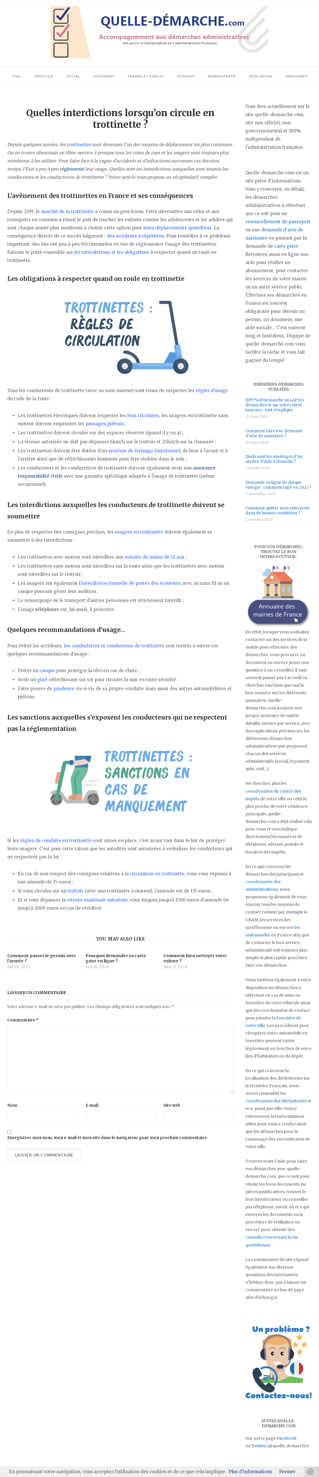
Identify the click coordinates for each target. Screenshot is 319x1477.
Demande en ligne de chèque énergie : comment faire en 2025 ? (278, 485)
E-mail (91, 1105)
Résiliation (261, 76)
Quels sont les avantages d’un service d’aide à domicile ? (273, 459)
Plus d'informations (250, 1471)
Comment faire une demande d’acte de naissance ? (274, 433)
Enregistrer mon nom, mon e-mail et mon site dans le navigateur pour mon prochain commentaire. (107, 1137)
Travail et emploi (146, 76)
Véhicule (43, 76)
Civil (16, 76)
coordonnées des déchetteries (275, 1101)
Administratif (222, 76)
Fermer (287, 1471)
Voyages (186, 76)
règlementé (72, 169)
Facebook (287, 1438)
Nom (12, 1105)
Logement (104, 76)
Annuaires (296, 76)
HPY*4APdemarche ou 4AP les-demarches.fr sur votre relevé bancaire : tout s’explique (275, 405)
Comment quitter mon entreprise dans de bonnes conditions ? (277, 511)
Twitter (259, 1445)
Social (73, 76)
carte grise (286, 246)
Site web (171, 1105)
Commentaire (23, 1020)
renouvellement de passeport (278, 221)
